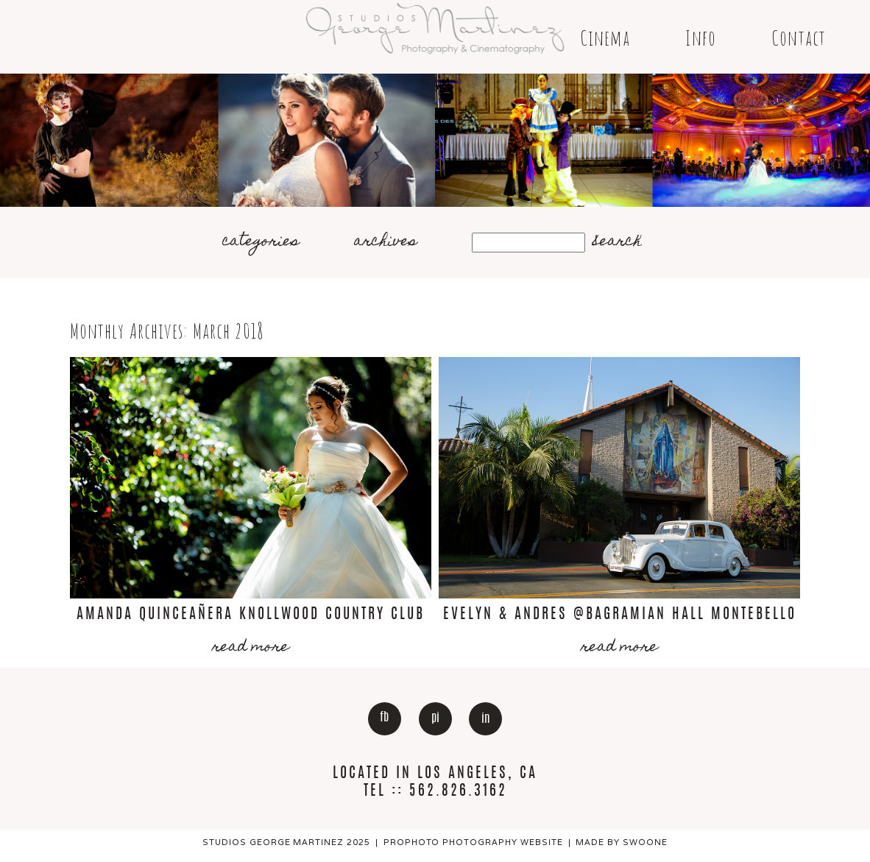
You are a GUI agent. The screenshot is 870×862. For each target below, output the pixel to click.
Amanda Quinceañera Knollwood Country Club (251, 614)
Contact (798, 38)
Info (700, 38)
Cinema (605, 38)
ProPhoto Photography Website (473, 842)
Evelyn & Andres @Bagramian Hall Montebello (619, 614)
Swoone (645, 842)
